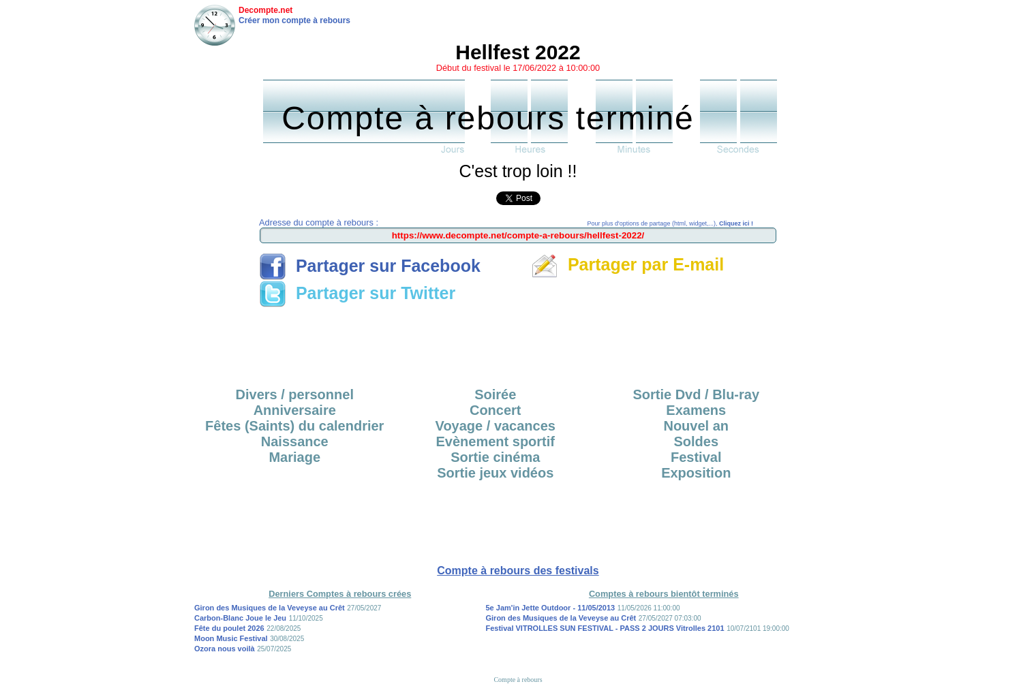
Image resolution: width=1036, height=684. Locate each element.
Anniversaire (295, 410)
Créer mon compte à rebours (294, 20)
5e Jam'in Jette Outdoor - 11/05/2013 (550, 608)
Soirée (495, 394)
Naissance (295, 441)
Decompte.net (265, 10)
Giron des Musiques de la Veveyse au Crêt (269, 608)
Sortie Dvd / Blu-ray (696, 394)
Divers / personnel (295, 394)
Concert (495, 410)
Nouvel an (696, 425)
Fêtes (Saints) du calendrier (294, 425)
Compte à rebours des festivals (517, 570)
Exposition (696, 472)
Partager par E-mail (627, 264)
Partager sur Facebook (370, 265)
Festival (696, 457)
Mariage (294, 457)
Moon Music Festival (231, 638)
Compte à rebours (517, 679)
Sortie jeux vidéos (495, 472)
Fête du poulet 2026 (229, 628)
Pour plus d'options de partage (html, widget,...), (670, 223)
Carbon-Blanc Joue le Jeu (240, 618)
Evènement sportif (495, 441)
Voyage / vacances (495, 425)
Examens (696, 410)
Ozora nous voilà (224, 648)
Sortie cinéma (495, 457)
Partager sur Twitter (357, 292)
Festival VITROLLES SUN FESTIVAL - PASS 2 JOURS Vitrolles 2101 (605, 628)
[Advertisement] (518, 342)
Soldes (695, 441)
